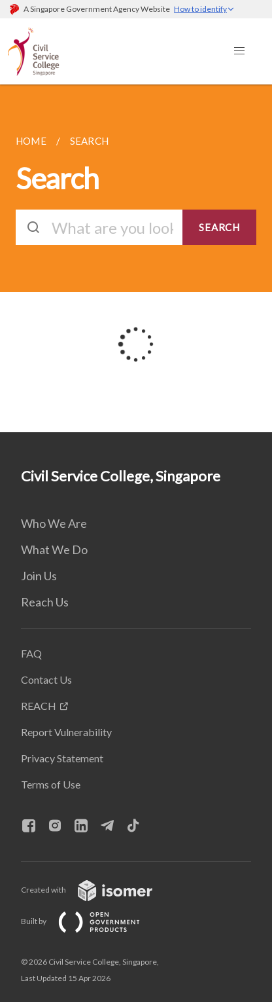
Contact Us (46, 679)
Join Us (39, 575)
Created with (97, 890)
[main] (136, 258)
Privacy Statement (62, 758)
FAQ (31, 653)
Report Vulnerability (66, 732)
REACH (38, 705)
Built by (91, 921)
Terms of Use (50, 784)
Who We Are (54, 523)
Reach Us (45, 602)
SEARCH (219, 227)
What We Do (54, 549)
